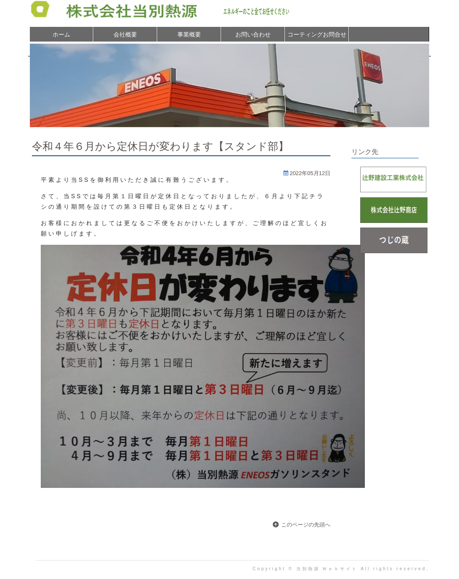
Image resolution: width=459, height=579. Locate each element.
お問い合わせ (253, 34)
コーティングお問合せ (317, 34)
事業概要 (189, 34)
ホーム (61, 34)
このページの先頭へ (305, 524)
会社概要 (125, 34)
